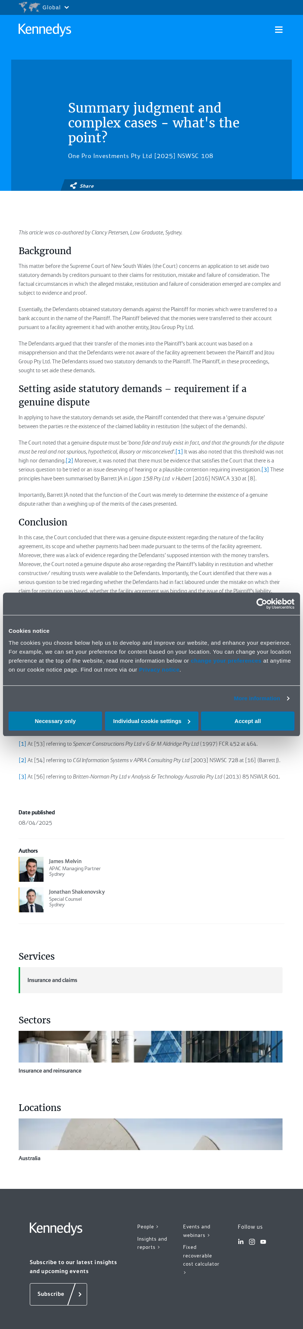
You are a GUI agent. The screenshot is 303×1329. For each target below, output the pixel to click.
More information (257, 698)
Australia (151, 1140)
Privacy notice (159, 669)
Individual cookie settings (151, 721)
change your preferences (226, 660)
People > (148, 1226)
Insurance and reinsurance (151, 1052)
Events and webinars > (197, 1231)
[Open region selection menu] (43, 7)
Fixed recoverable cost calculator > (201, 1259)
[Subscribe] (58, 1294)
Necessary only (55, 721)
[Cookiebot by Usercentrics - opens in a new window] (261, 603)
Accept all (248, 721)
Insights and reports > (152, 1243)
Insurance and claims (48, 980)
